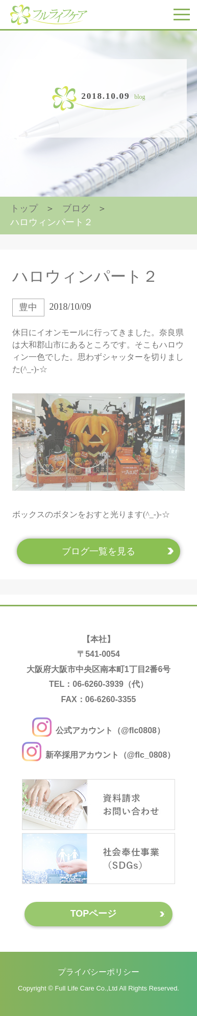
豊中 (28, 307)
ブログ (76, 208)
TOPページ (93, 913)
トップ (24, 208)
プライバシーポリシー (98, 972)
